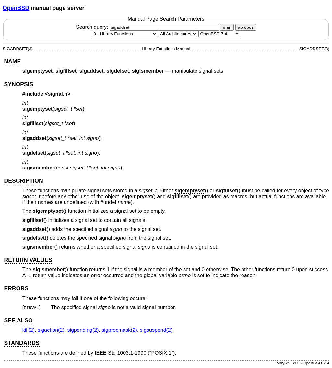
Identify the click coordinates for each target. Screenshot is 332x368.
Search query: (148, 27)
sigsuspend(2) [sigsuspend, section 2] (156, 330)
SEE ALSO (18, 320)
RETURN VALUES (28, 260)
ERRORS (16, 288)
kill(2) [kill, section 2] (28, 330)
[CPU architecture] (178, 34)
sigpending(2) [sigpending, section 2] (83, 330)
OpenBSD (16, 8)
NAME (12, 61)
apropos (246, 27)
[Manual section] (124, 34)
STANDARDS (21, 343)
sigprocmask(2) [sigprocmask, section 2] (119, 330)
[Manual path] (219, 34)
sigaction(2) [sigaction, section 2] (51, 330)
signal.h (57, 94)
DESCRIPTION (23, 181)
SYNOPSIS (18, 84)
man (227, 27)
